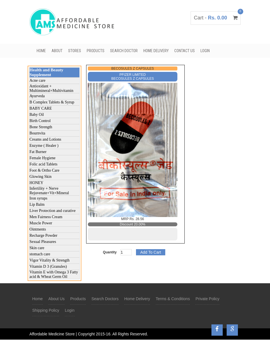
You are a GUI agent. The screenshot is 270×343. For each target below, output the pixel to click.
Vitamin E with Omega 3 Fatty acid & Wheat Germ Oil (54, 274)
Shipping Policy (45, 310)
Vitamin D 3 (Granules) (48, 266)
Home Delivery (156, 50)
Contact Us (184, 50)
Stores (74, 50)
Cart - (215, 18)
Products (95, 50)
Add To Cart (150, 252)
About (57, 50)
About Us (56, 298)
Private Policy (207, 298)
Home (41, 50)
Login (205, 50)
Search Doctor (124, 50)
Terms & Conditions (173, 298)
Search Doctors (105, 298)
